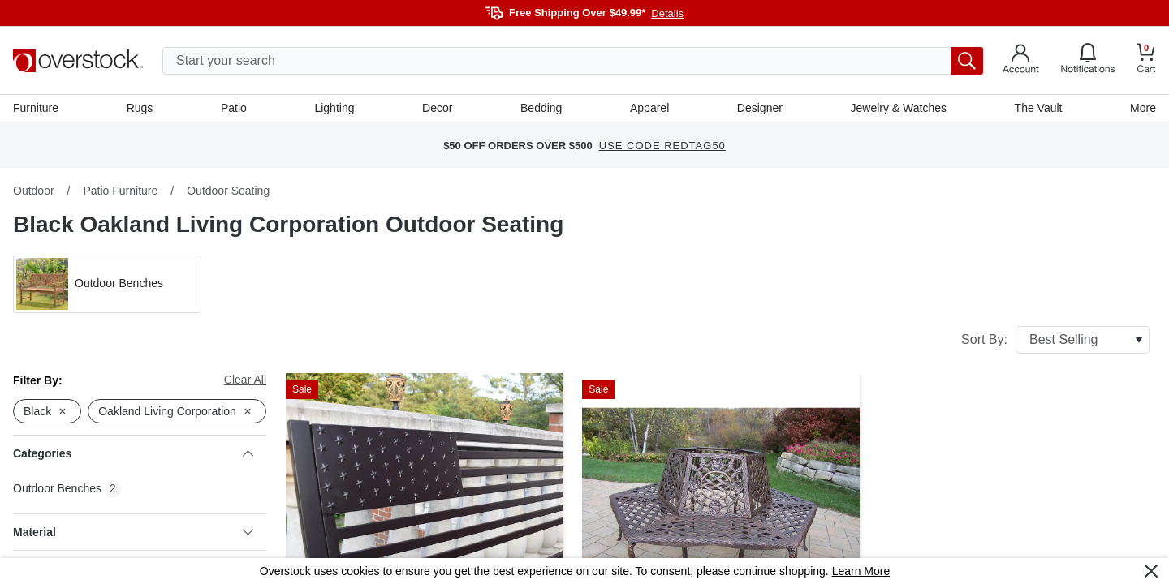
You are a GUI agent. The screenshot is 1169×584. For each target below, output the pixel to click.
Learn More (861, 571)
